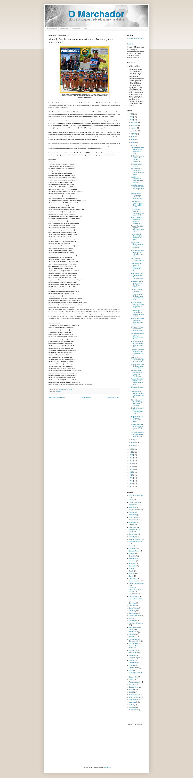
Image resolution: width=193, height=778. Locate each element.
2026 (131, 114)
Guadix (131, 571)
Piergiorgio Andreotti (135, 673)
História (131, 573)
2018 (131, 463)
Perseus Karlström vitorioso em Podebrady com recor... (137, 381)
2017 (131, 466)
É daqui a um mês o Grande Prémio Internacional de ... (137, 352)
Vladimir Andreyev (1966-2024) (137, 290)
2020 (131, 458)
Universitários (133, 699)
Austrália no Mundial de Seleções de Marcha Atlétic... (137, 434)
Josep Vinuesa (134, 608)
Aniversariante (134, 520)
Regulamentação (134, 682)
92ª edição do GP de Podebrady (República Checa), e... (137, 402)
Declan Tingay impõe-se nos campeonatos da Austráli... (137, 313)
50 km (131, 500)
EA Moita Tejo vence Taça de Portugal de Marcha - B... (137, 359)
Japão (131, 576)
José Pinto (132, 606)
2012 (131, 481)
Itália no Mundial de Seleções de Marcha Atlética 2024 (137, 321)
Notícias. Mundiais (135, 653)
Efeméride (132, 553)
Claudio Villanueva (135, 539)
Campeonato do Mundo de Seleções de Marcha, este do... (136, 267)
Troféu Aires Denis (135, 697)
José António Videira (136, 599)
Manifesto (64, 29)
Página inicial (52, 29)
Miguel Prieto (133, 632)
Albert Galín (133, 507)
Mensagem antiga (113, 397)
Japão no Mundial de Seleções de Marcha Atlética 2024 (137, 344)
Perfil (130, 670)
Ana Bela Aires (134, 517)
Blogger (107, 767)
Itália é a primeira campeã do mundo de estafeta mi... (136, 220)
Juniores (132, 611)
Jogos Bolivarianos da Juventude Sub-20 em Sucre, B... (137, 284)
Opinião (131, 660)
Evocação (132, 566)
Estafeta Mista (133, 558)
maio (133, 142)
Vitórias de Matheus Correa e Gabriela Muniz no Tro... (137, 336)
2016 (131, 469)
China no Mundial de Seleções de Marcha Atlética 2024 (137, 296)
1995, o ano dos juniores (136, 165)
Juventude (132, 613)
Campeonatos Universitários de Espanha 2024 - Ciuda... (137, 204)
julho (133, 136)
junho (133, 139)
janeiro (133, 445)
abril (133, 145)
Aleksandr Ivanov (134, 510)
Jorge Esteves (133, 596)
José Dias (132, 603)
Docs (86, 29)
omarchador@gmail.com (135, 38)
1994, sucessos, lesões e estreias (137, 259)
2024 (131, 120)
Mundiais (132, 634)
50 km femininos (134, 502)
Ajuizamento (133, 505)
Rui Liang (132, 684)
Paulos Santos (134, 668)
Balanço (131, 525)
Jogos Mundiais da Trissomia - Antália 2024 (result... (137, 418)
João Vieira (133, 578)
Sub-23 (131, 692)
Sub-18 (131, 689)
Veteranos (132, 702)
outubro (134, 128)
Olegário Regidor (134, 658)
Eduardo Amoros (134, 551)
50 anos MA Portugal (136, 495)
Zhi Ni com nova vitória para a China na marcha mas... (137, 171)
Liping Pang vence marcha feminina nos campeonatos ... (138, 187)
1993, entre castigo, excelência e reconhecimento (137, 328)
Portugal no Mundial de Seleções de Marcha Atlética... (137, 366)
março (133, 440)
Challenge (132, 536)
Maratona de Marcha (136, 623)
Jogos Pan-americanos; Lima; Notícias (135, 589)
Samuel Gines (133, 687)
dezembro (134, 122)
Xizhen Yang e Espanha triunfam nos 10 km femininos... (137, 245)
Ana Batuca (133, 515)
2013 (131, 478)
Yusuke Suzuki (134, 710)
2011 (131, 484)
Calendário (76, 29)
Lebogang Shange (135, 615)
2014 (131, 475)
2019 (131, 461)
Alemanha (132, 512)
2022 (131, 452)
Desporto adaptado (135, 541)
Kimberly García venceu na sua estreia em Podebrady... (136, 373)
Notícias (58, 391)
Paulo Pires (133, 665)
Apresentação (133, 522)
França (131, 568)
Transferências (134, 694)
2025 (131, 117)
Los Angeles (133, 620)
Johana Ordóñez (134, 594)
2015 (131, 472)
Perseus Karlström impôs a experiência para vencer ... (137, 228)
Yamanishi (132, 707)
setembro (134, 131)
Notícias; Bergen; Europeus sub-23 (134, 640)
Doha (131, 546)
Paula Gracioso (134, 663)
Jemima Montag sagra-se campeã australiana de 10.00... (137, 305)
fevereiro (134, 443)
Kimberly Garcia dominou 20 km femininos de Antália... (137, 236)
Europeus (132, 563)
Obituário (132, 655)
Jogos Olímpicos (134, 581)
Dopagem (132, 548)
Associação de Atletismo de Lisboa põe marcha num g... (137, 196)
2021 (131, 455)
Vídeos (131, 705)
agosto (133, 134)
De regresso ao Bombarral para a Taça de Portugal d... (137, 394)
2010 (131, 486)
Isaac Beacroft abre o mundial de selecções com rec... (137, 253)
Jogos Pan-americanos (136, 583)
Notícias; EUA (133, 643)
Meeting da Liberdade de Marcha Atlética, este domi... (137, 179)
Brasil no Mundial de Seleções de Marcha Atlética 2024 (137, 410)
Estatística (132, 561)
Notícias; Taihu (134, 650)
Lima (130, 618)
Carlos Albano (133, 534)
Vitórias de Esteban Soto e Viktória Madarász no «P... (137, 150)
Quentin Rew (133, 677)
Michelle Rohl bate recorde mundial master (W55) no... (137, 427)
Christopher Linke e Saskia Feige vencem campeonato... (137, 158)
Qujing (131, 679)
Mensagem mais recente (57, 397)
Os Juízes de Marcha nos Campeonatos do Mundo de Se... (137, 212)
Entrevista (132, 556)
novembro (134, 125)
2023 (131, 449)
